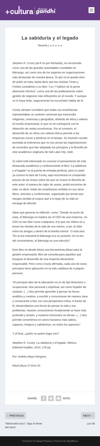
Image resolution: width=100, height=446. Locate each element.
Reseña (43, 45)
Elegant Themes (44, 441)
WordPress (72, 441)
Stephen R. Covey (23, 63)
